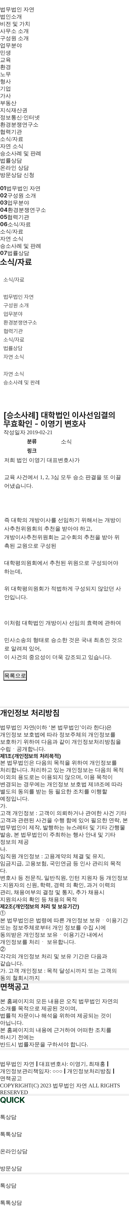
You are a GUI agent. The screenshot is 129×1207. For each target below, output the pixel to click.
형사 (5, 81)
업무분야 (11, 45)
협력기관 (11, 132)
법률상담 (11, 160)
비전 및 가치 (15, 24)
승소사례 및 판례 (20, 153)
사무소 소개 (14, 31)
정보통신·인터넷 (20, 117)
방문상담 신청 (17, 175)
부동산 (8, 103)
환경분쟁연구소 (19, 124)
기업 (5, 89)
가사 (5, 96)
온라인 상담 (14, 168)
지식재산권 (14, 110)
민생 (5, 53)
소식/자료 (11, 139)
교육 (5, 60)
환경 (5, 67)
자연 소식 (11, 146)
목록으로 (15, 676)
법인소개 (11, 17)
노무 (5, 74)
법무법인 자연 (17, 9)
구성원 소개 (14, 38)
